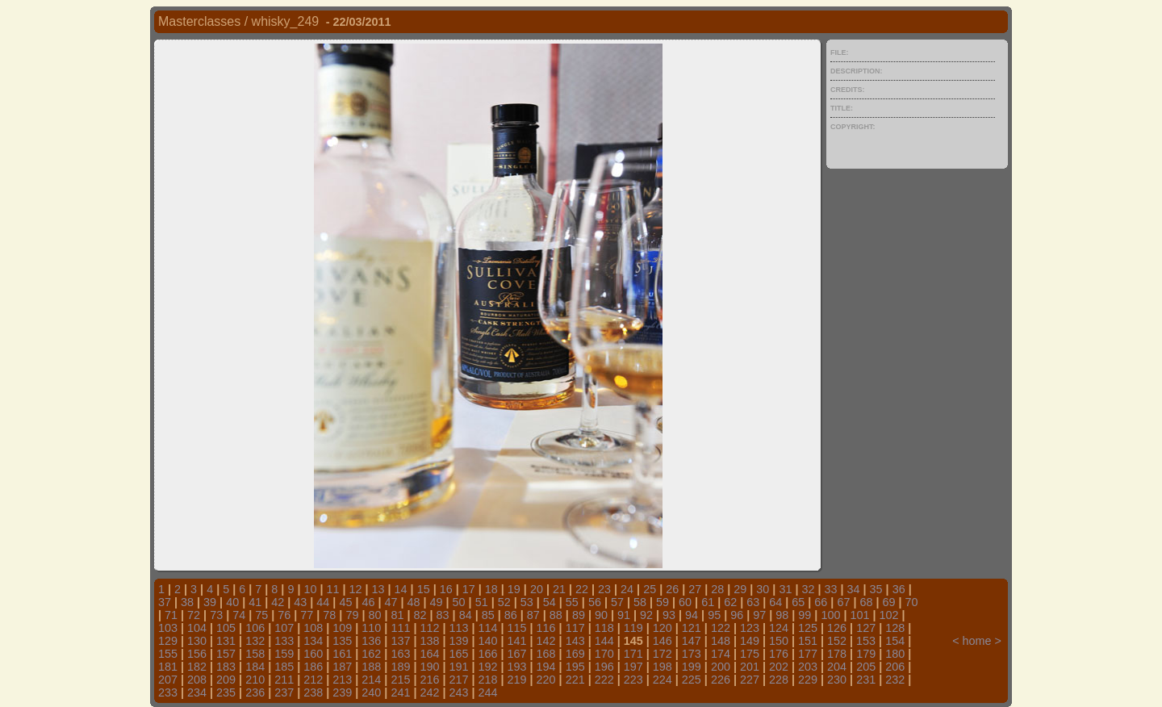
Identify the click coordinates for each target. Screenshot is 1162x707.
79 (351, 615)
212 (313, 679)
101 (859, 615)
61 (707, 602)
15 (423, 589)
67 (843, 602)
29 (740, 589)
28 (717, 589)
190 (429, 666)
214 (371, 679)
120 (662, 627)
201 (749, 666)
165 (458, 653)
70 (911, 602)
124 (778, 627)
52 (504, 602)
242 (429, 692)
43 (300, 602)
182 (197, 666)
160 (313, 653)
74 (238, 615)
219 (517, 679)
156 (197, 653)
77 (306, 615)
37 (164, 602)
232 (895, 679)
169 (575, 653)
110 (371, 627)
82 (420, 615)
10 (309, 589)
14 (401, 589)
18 (491, 589)
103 (168, 627)
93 (669, 615)
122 (720, 627)
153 (866, 640)
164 (429, 653)
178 (836, 653)
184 (255, 666)
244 (488, 692)
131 (226, 640)
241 (400, 692)
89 (578, 615)
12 (355, 589)
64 (775, 602)
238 (313, 692)
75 (261, 615)
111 (400, 627)
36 (898, 589)
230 (836, 679)
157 (226, 653)
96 (736, 615)
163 (400, 653)
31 (785, 589)
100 (830, 615)
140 (488, 640)
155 (168, 653)
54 (549, 602)
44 (322, 602)
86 (510, 615)
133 (284, 640)
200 (720, 666)
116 (546, 627)
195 (575, 666)
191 (458, 666)
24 (627, 589)
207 (168, 679)
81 (397, 615)
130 (197, 640)
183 (226, 666)
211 (284, 679)
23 (604, 589)
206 (895, 666)
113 (458, 627)
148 (720, 640)
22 (581, 589)
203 (807, 666)
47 (390, 602)
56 (594, 602)
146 (662, 640)
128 (895, 627)
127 (866, 627)
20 (536, 589)
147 (691, 640)
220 (546, 679)
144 (604, 640)
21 (559, 589)
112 (429, 627)
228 (778, 679)
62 (730, 602)
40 (232, 602)
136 (371, 640)
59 (662, 602)
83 (443, 615)
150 (778, 640)
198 (662, 666)
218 (488, 679)
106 (255, 627)
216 (429, 679)
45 (345, 602)
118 (604, 627)
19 (514, 589)
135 (342, 640)
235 (226, 692)
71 (171, 615)
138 (429, 640)
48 (414, 602)
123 (749, 627)
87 (533, 615)
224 (662, 679)
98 (781, 615)
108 (313, 627)
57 (617, 602)
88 (556, 615)
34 (853, 589)
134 (313, 640)
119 (633, 627)
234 (197, 692)
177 (807, 653)
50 (459, 602)
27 (694, 589)
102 (888, 615)
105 (226, 627)
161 (342, 653)
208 (197, 679)
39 (209, 602)
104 (197, 627)
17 (468, 589)
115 (517, 627)
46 (368, 602)
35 (876, 589)
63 (752, 602)
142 (546, 640)
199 (691, 666)
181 (168, 666)
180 (895, 653)
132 (255, 640)
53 (526, 602)
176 (778, 653)
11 (332, 589)
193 (517, 666)
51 (481, 602)
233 (168, 692)
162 (371, 653)
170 (604, 653)
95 (714, 615)
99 (804, 615)
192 (488, 666)
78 (329, 615)
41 (255, 602)
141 (517, 640)
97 (759, 615)
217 (458, 679)
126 (836, 627)
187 (342, 666)
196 (604, 666)
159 (284, 653)
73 (216, 615)
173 (691, 653)
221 (575, 679)
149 (749, 640)
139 (458, 640)
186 (313, 666)
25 (649, 589)
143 (575, 640)
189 (400, 666)
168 (546, 653)
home (977, 640)
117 (575, 627)
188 (371, 666)
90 (601, 615)
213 (342, 679)
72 (193, 615)
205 (866, 666)
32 (807, 589)
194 (546, 666)
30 (762, 589)
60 (685, 602)
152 (836, 640)
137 (400, 640)
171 (633, 653)
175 (749, 653)
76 (284, 615)
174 (720, 653)
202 (778, 666)
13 (378, 589)
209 (226, 679)
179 (866, 653)
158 (255, 653)
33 (831, 589)
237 (284, 692)
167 (517, 653)
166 (488, 653)
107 (284, 627)
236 (255, 692)
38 (187, 602)
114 (488, 627)
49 (436, 602)
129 (168, 640)
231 (866, 679)
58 (639, 602)
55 (572, 602)
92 (646, 615)
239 (342, 692)
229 (807, 679)
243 (458, 692)
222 (604, 679)
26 (672, 589)
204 (836, 666)
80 (374, 615)
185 (284, 666)
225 (691, 679)
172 (662, 653)
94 (691, 615)
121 (691, 627)
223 (633, 679)
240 (371, 692)
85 (488, 615)
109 (342, 627)
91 (623, 615)
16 (446, 589)
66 (820, 602)
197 (633, 666)
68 (865, 602)
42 (277, 602)
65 (798, 602)
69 (889, 602)
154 (895, 640)
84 (465, 615)
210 (255, 679)
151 (807, 640)
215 (400, 679)
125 (807, 627)
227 (749, 679)
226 (720, 679)
